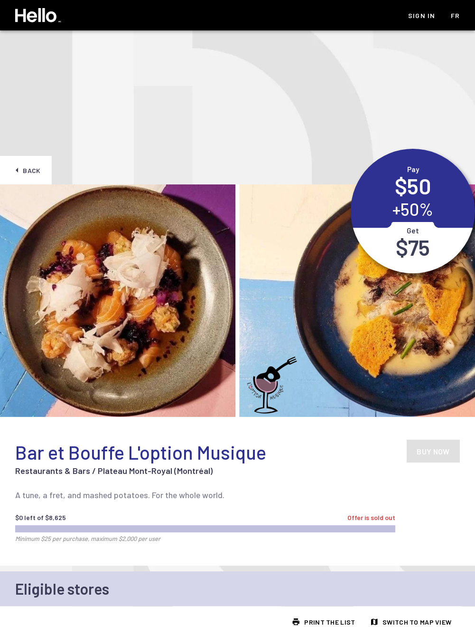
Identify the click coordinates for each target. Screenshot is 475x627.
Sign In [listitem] (422, 15)
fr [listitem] (455, 15)
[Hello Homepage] (38, 15)
